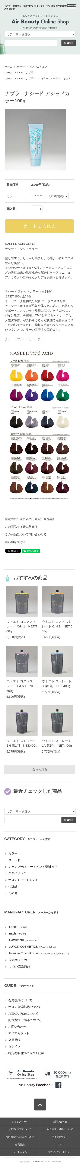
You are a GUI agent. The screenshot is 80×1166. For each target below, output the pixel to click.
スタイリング (17, 873)
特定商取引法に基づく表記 (20, 1137)
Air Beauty (37, 1161)
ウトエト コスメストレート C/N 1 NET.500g (57, 626)
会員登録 (14, 1040)
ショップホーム (20, 1121)
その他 (12, 893)
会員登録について (20, 1000)
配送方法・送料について (24, 1020)
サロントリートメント (23, 880)
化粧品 (12, 886)
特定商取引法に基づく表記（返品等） (30, 519)
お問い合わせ (17, 1026)
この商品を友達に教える (21, 526)
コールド (14, 860)
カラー (21, 66)
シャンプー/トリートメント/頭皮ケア (33, 866)
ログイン (14, 1046)
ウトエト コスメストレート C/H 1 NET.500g (21, 626)
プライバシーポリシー (60, 1152)
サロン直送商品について (24, 1007)
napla (26, 72)
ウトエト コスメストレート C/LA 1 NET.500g (21, 686)
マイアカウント (18, 1033)
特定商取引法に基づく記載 (26, 1053)
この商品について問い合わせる (26, 534)
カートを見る (20, 1152)
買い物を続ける (15, 542)
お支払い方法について (23, 1013)
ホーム (8, 66)
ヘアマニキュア (38, 66)
